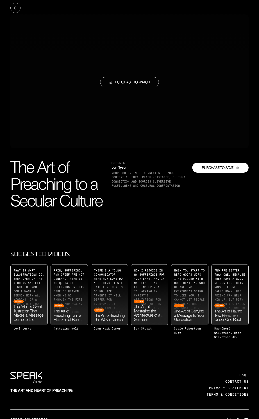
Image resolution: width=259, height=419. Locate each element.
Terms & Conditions (227, 395)
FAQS (244, 375)
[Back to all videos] (15, 8)
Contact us (237, 382)
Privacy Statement (229, 388)
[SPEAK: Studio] (26, 378)
